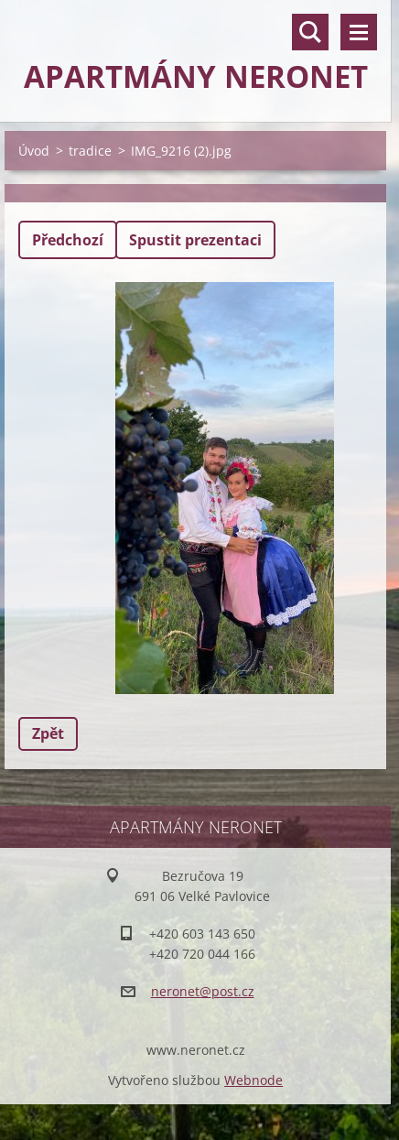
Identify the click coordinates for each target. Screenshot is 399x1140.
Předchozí (67, 240)
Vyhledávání (310, 32)
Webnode (253, 1080)
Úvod (33, 150)
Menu (358, 32)
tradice (90, 150)
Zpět (48, 733)
